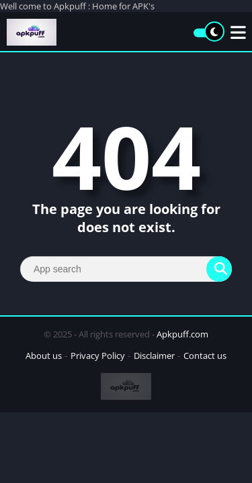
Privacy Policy (98, 356)
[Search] (126, 269)
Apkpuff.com (182, 334)
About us (44, 356)
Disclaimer (154, 356)
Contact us (204, 356)
